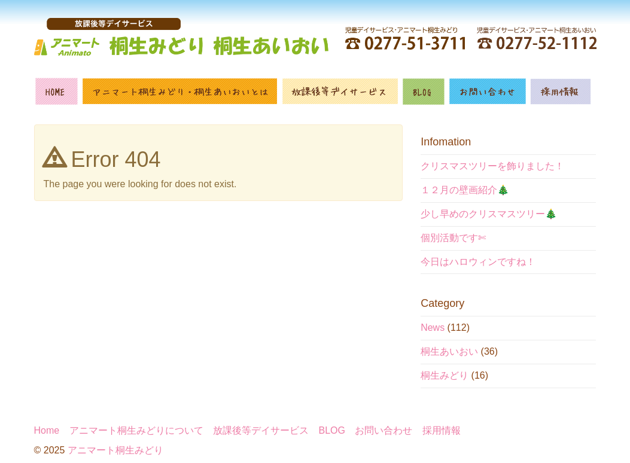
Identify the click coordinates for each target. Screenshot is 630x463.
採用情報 (441, 430)
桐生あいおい (449, 351)
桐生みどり (444, 375)
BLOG (332, 430)
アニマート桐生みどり (115, 450)
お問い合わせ (383, 430)
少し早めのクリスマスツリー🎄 (489, 214)
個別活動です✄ (453, 238)
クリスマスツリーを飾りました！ (492, 166)
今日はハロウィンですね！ (478, 262)
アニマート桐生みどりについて (136, 430)
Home (47, 430)
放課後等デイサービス (261, 430)
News (433, 327)
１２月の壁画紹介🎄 (465, 190)
